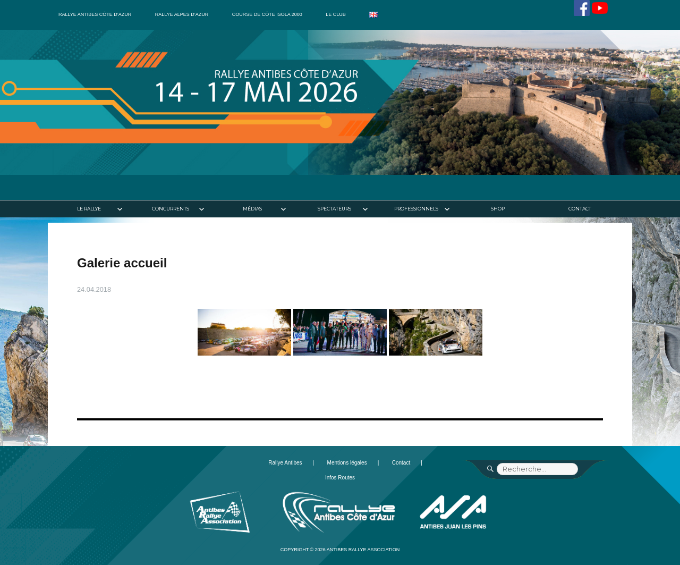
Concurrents (170, 209)
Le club (336, 14)
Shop (498, 209)
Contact (579, 209)
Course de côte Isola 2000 (267, 14)
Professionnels (416, 209)
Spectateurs (334, 209)
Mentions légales (347, 463)
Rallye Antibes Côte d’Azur (94, 14)
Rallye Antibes (285, 463)
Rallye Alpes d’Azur (181, 14)
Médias (252, 209)
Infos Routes (340, 477)
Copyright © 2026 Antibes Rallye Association (340, 549)
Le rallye (89, 209)
